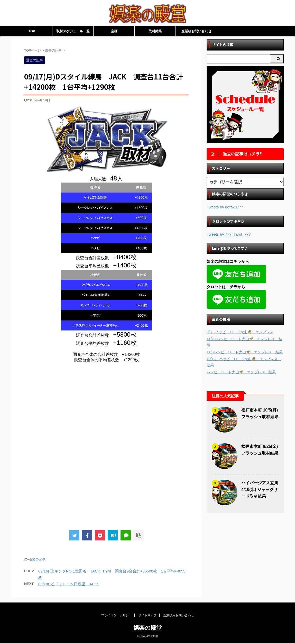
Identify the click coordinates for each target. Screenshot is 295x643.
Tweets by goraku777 (225, 207)
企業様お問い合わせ (196, 31)
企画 (114, 31)
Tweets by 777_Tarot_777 (229, 234)
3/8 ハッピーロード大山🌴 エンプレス (240, 332)
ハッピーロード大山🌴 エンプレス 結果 (241, 372)
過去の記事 (37, 559)
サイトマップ (147, 615)
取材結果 (155, 31)
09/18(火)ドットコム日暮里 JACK (68, 584)
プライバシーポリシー (116, 615)
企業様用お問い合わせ (178, 615)
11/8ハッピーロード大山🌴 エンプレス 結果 (245, 352)
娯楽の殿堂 (147, 628)
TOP (31, 31)
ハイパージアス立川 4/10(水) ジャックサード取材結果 (259, 489)
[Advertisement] (67, 409)
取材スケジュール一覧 (73, 31)
